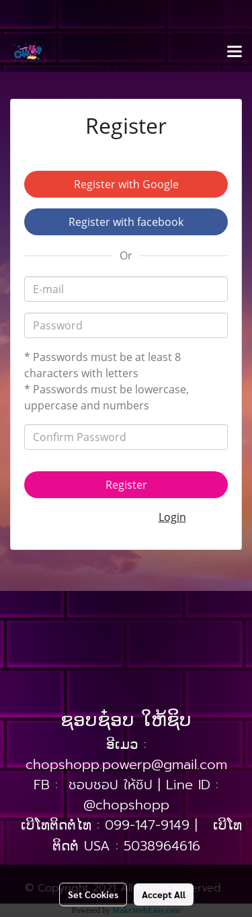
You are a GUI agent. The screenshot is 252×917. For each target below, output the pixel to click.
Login (172, 517)
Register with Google (126, 184)
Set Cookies (93, 894)
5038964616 (162, 846)
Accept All (163, 894)
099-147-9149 (147, 825)
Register (126, 484)
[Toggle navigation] (234, 52)
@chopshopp (126, 805)
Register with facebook (126, 221)
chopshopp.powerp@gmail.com (126, 764)
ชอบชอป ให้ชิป (111, 784)
